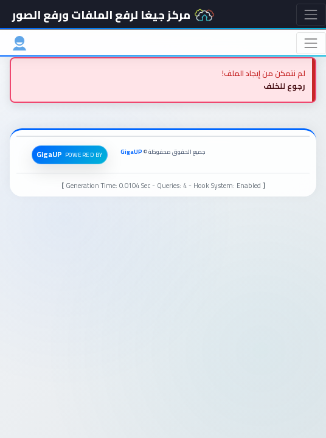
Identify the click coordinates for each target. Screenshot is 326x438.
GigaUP (131, 152)
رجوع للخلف (284, 86)
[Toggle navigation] (311, 14)
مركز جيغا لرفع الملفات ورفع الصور (113, 14)
